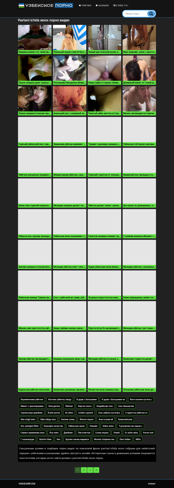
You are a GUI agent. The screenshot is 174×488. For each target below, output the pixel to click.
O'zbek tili (120, 5)
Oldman (69, 406)
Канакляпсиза (125, 419)
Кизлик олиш (67, 419)
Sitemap (151, 484)
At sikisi (69, 412)
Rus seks (54, 432)
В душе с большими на (113, 399)
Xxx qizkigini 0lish (30, 426)
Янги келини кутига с (141, 399)
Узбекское (45, 5)
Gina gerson (54, 406)
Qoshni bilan (45, 439)
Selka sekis (108, 426)
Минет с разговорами (32, 406)
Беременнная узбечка (32, 399)
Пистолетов (84, 432)
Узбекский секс (27, 483)
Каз (58, 439)
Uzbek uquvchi (85, 412)
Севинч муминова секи (32, 432)
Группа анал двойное (32, 412)
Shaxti (116, 432)
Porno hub (148, 432)
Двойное (68, 432)
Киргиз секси (84, 406)
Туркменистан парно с (130, 426)
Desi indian (125, 439)
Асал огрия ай (106, 419)
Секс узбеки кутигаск (109, 412)
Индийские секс (104, 406)
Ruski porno (54, 412)
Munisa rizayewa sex (104, 439)
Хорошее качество (53, 426)
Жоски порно (86, 419)
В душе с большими (86, 399)
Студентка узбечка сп (136, 412)
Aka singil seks (28, 419)
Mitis (138, 439)
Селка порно (101, 432)
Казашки (102, 5)
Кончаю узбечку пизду (59, 399)
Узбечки (85, 5)
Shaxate (93, 426)
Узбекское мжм (76, 426)
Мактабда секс (48, 419)
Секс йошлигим (126, 406)
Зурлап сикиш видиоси (77, 439)
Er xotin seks (131, 432)
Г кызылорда (27, 439)
